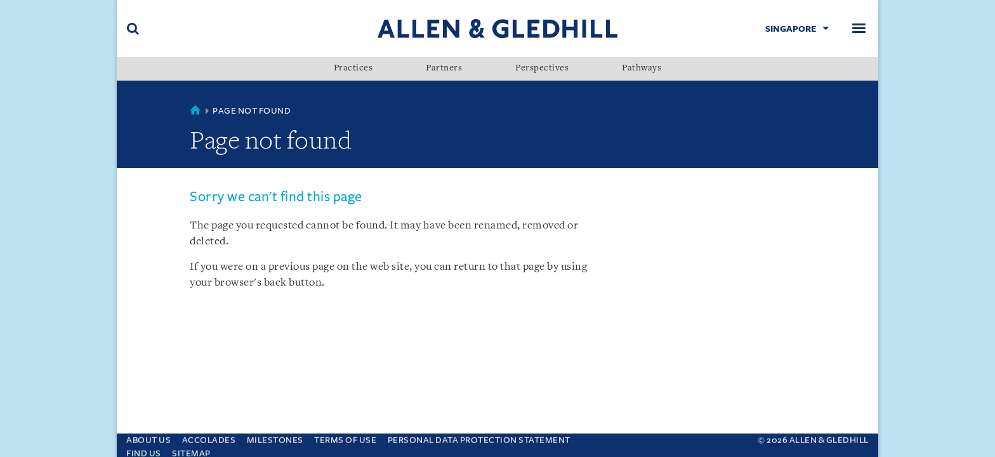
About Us (148, 437)
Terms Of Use (345, 437)
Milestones (275, 437)
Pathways (641, 68)
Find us (143, 450)
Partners (444, 68)
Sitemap (191, 450)
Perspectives (542, 68)
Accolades (209, 437)
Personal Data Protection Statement (479, 437)
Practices (353, 68)
